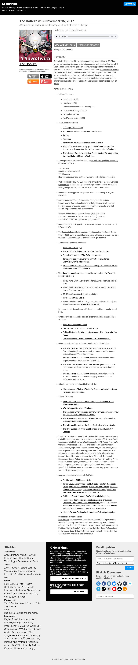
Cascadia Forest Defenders (73, 232)
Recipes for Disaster (100, 251)
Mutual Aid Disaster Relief (80, 480)
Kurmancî (8, 648)
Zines (6, 567)
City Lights (85, 294)
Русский (8, 625)
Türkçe (31, 632)
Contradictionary (12, 587)
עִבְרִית (14, 642)
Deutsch (32, 619)
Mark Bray (75, 273)
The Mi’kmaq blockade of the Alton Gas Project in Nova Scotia (89, 425)
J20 (80, 61)
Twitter (66, 135)
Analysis (23, 555)
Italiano (24, 619)
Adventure (14, 555)
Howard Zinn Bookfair (90, 304)
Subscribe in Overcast (33, 81)
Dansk (7, 642)
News (30, 558)
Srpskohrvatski (31, 635)
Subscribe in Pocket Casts (46, 81)
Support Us (130, 4)
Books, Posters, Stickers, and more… (21, 613)
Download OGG (88, 45)
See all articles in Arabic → (14, 10)
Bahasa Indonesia (32, 629)
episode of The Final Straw (78, 374)
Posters (23, 567)
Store (35, 8)
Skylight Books (78, 298)
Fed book (67, 139)
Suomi (33, 625)
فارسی (7, 635)
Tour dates (62, 273)
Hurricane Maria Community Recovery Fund (81, 503)
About (61, 8)
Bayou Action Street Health (80, 484)
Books (5, 8)
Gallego (35, 645)
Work (23, 587)
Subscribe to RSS (33, 76)
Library (12, 8)
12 (78, 255)
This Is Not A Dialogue (72, 248)
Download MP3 (65, 45)
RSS (13, 552)
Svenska (35, 638)
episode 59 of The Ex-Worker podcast (91, 364)
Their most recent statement (75, 325)
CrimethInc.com (98, 182)
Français (8, 622)
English (7, 619)
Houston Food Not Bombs (88, 492)
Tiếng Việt (15, 645)
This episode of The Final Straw (76, 358)
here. (60, 312)
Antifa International (81, 262)
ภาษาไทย (22, 642)
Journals (14, 567)
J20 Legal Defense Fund (73, 128)
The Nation (67, 146)
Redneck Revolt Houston (95, 490)
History (15, 558)
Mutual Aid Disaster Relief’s (105, 505)
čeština (7, 632)
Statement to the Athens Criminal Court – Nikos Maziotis (87, 339)
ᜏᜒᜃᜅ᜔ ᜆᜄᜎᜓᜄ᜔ (28, 648)
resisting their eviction (99, 75)
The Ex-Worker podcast (92, 255)
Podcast (8, 600)
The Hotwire (10, 606)
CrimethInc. (10, 3)
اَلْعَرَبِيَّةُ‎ (22, 638)
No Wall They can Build (29, 603)
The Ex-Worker (11, 603)
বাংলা (28, 638)
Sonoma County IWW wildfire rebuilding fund (90, 496)
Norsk (17, 648)
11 (72, 255)
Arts (6, 555)
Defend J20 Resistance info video (88, 131)
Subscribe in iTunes (46, 76)
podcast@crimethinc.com (38, 71)
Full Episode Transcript (63, 49)
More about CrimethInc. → (74, 578)
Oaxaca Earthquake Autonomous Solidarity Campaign (92, 512)
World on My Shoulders (78, 487)
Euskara (16, 632)
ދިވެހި (29, 645)
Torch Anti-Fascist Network (74, 259)
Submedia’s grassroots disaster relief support (93, 500)
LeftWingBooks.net (88, 442)
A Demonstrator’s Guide (27, 561)
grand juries (68, 187)
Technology (9, 561)
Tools (19, 8)
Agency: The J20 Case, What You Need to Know (83, 143)
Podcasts (27, 8)
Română (14, 638)
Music (14, 571)
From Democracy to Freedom (18, 584)
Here (60, 224)
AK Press (104, 442)
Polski (16, 625)
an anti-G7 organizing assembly (104, 161)
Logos (21, 571)
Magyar (24, 632)
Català (24, 645)
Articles (8, 551)
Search (43, 8)
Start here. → (80, 592)
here (67, 192)
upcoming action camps (84, 81)
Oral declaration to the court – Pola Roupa (80, 328)
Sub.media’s (68, 131)
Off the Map (19, 596)
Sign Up (129, 568)
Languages (52, 8)
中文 (21, 629)
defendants (108, 67)
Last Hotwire (63, 520)
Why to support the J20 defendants (77, 408)
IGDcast (75, 348)
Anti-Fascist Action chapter (78, 251)
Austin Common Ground (99, 487)
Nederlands (17, 635)
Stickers (31, 567)
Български (12, 629)
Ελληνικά (24, 625)
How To (22, 558)
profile (94, 531)
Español (16, 619)
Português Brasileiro (22, 622)
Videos (7, 571)
